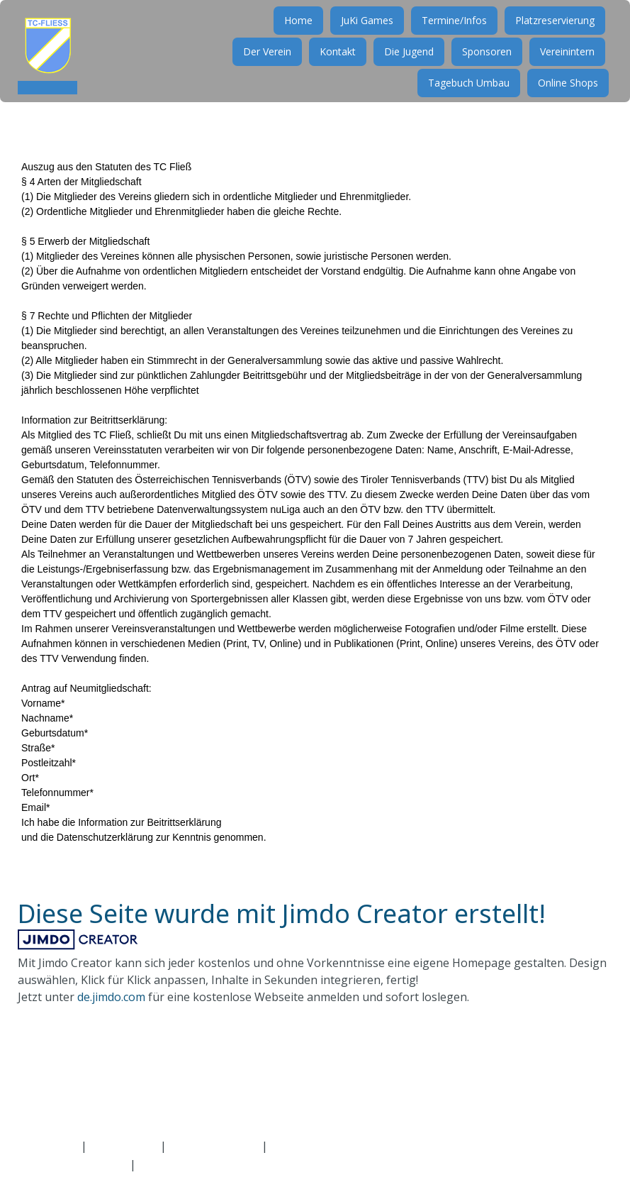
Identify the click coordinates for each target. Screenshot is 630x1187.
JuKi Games (360, 33)
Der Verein (261, 65)
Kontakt (331, 65)
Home (292, 33)
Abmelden (102, 1164)
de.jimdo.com (111, 997)
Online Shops (561, 96)
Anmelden (44, 1164)
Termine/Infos (447, 33)
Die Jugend (402, 65)
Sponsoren (480, 65)
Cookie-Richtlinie (214, 1146)
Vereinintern (561, 65)
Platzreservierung (548, 33)
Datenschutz (123, 1146)
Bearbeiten (168, 1164)
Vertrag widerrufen (334, 1146)
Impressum (48, 1146)
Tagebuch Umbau (462, 96)
